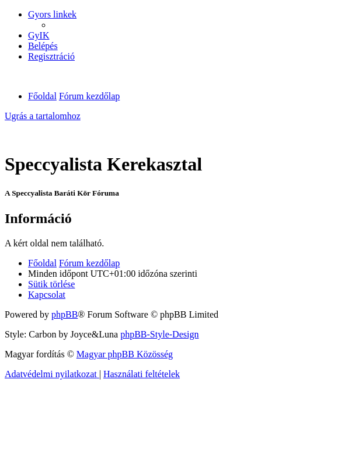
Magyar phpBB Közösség (124, 354)
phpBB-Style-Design (159, 334)
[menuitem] (38, 35)
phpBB (64, 314)
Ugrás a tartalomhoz (43, 116)
